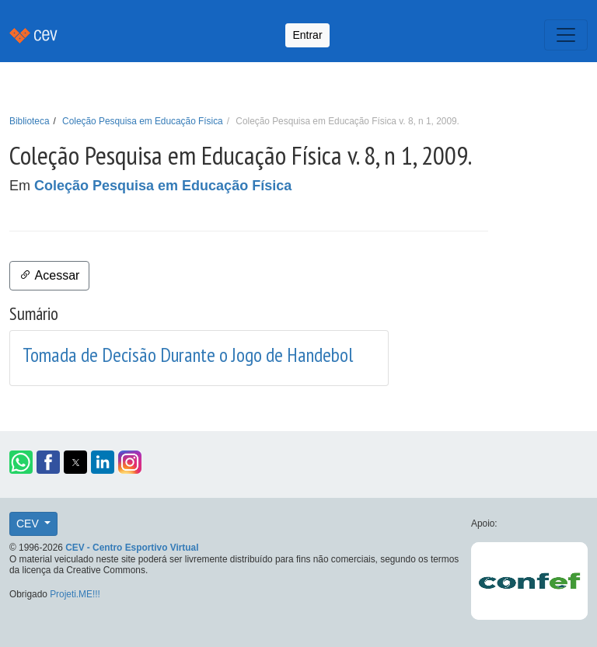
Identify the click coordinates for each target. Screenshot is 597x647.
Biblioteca (29, 121)
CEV (29, 523)
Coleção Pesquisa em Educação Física (142, 121)
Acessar (49, 275)
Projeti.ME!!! (75, 594)
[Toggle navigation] (566, 34)
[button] (21, 462)
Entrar (307, 35)
